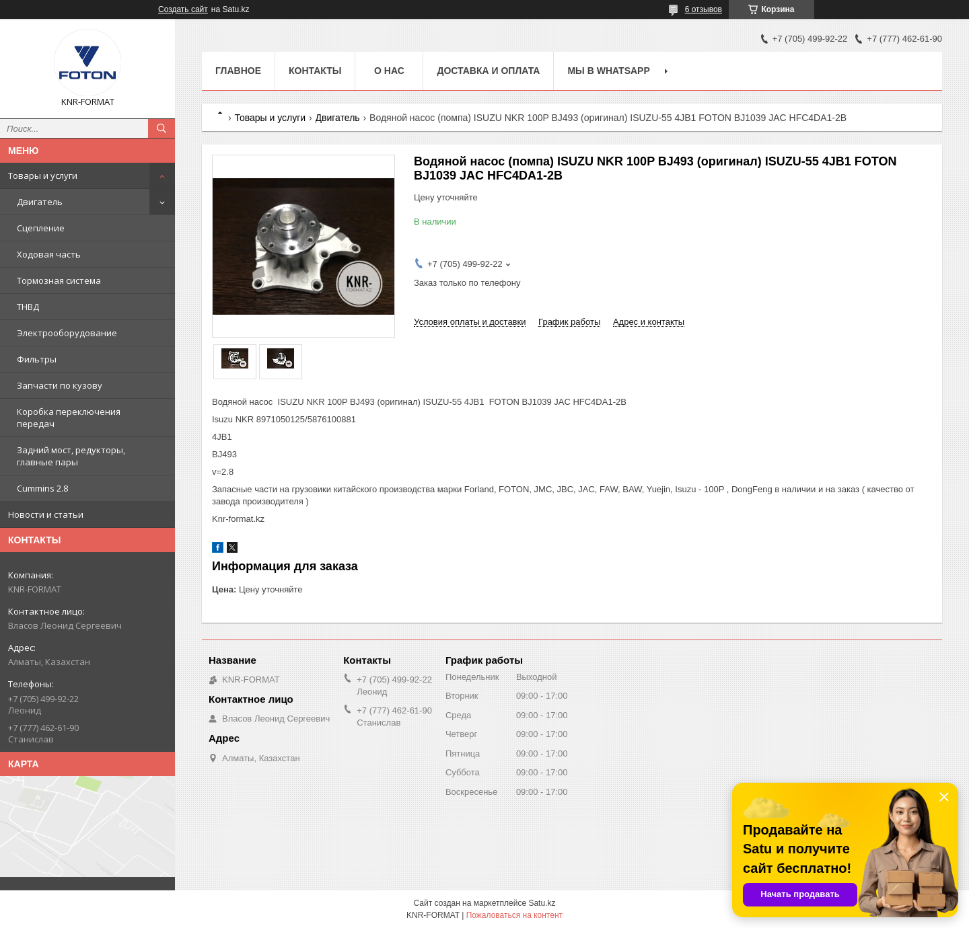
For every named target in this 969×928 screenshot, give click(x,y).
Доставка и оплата (488, 70)
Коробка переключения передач (68, 417)
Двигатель (40, 202)
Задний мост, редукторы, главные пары (71, 456)
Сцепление (41, 228)
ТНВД (28, 307)
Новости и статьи (45, 514)
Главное (238, 70)
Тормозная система (59, 280)
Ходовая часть (49, 254)
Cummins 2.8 (42, 488)
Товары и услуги (42, 175)
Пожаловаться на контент (514, 915)
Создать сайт (183, 9)
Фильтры (37, 359)
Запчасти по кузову (59, 385)
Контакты (315, 70)
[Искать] (161, 128)
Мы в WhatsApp (608, 70)
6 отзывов (703, 9)
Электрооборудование (67, 333)
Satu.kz (541, 903)
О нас (389, 70)
